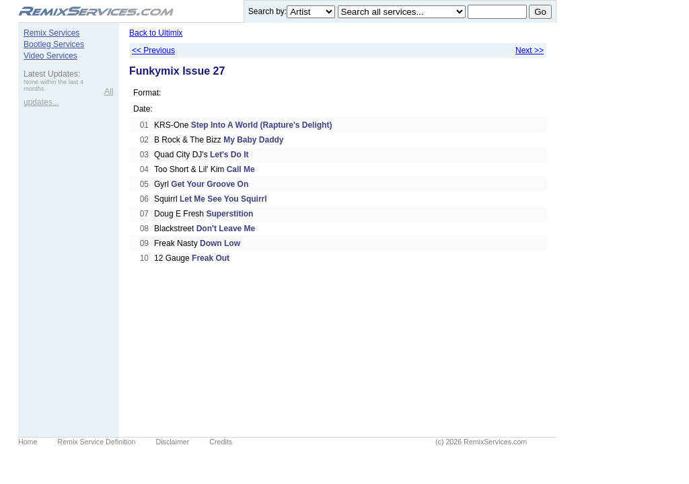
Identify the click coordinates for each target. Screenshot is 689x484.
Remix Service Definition (96, 442)
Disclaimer (173, 442)
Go (540, 12)
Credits (220, 442)
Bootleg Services (54, 44)
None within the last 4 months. (53, 85)
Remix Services (51, 33)
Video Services (50, 56)
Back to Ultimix (155, 33)
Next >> (529, 50)
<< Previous (153, 50)
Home (27, 442)
